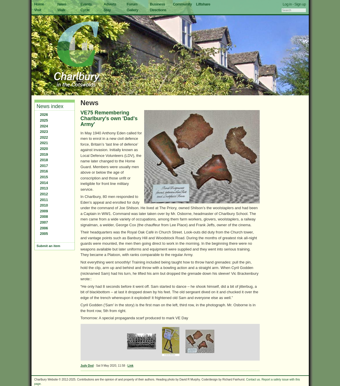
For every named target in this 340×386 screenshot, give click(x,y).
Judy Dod (87, 365)
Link (130, 365)
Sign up (300, 4)
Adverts (110, 4)
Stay (107, 10)
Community (182, 4)
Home (39, 4)
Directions (158, 10)
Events (86, 4)
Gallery (132, 10)
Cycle (85, 10)
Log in (287, 4)
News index (50, 106)
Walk (61, 10)
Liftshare (203, 4)
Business (157, 4)
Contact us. (253, 379)
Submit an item (48, 246)
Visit (37, 10)
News (61, 4)
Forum (132, 4)
